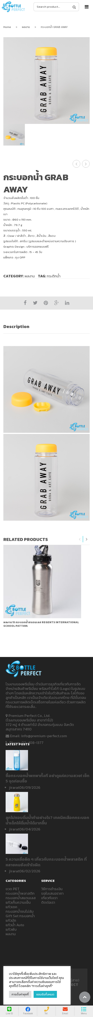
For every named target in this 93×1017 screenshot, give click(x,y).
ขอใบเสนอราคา (52, 893)
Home (7, 27)
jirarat (14, 787)
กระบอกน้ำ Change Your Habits (86, 164)
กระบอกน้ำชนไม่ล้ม (20, 911)
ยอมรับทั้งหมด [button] (45, 994)
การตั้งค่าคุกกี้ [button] (20, 994)
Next (86, 539)
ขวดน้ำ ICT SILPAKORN (76, 164)
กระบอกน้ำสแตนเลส (21, 898)
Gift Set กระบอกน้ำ (20, 916)
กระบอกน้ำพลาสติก (20, 893)
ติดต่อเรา (48, 902)
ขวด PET (12, 889)
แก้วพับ (11, 929)
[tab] (46, 326)
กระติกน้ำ (54, 276)
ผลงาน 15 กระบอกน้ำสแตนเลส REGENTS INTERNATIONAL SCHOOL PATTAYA (41, 624)
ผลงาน (26, 27)
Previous (79, 539)
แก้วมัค (11, 920)
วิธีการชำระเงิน (52, 889)
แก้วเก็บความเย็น (18, 902)
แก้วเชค (11, 907)
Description (16, 326)
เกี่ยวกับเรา (49, 898)
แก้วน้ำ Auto (15, 925)
